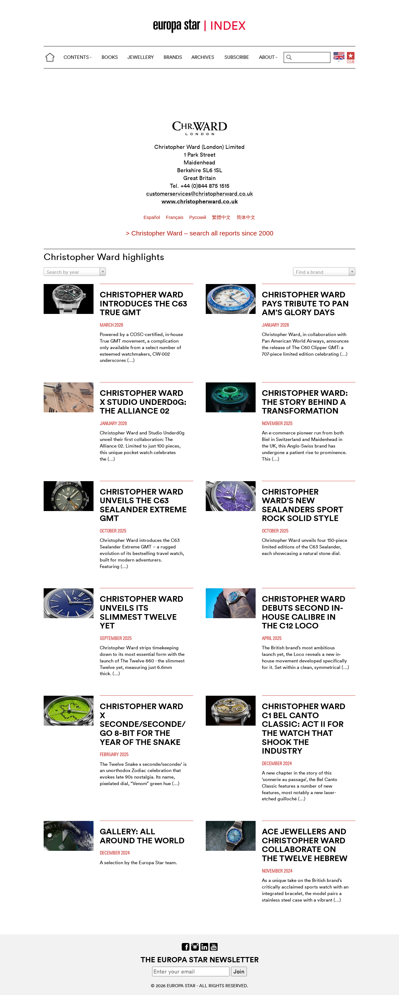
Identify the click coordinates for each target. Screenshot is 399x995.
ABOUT (268, 57)
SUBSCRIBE (236, 57)
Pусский (198, 217)
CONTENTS (78, 57)
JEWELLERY (140, 57)
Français (175, 217)
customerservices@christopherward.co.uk (199, 193)
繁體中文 (222, 217)
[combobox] (75, 271)
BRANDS (173, 57)
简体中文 (246, 217)
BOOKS (110, 57)
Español (152, 217)
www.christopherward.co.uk (199, 201)
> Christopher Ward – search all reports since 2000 (199, 233)
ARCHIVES (202, 57)
